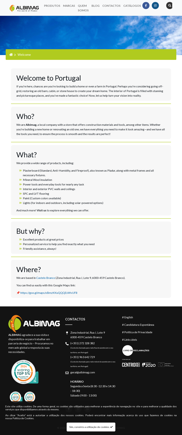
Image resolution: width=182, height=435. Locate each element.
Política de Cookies (23, 418)
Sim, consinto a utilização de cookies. (91, 426)
